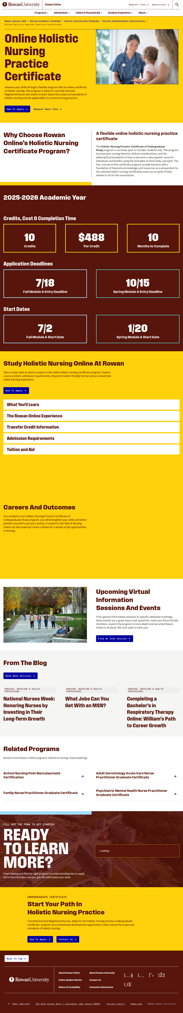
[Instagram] (141, 975)
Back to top (14, 958)
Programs (40, 12)
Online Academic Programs (45, 21)
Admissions (61, 12)
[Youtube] (128, 975)
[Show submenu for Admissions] (69, 12)
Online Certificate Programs (81, 21)
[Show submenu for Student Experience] (132, 12)
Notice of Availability (69, 987)
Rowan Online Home (15, 21)
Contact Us (95, 980)
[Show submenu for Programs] (47, 12)
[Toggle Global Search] (177, 4)
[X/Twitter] (151, 975)
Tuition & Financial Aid (87, 12)
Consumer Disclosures (101, 987)
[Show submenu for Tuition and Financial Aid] (101, 12)
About (142, 12)
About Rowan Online (69, 973)
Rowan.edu (136, 1003)
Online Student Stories (70, 980)
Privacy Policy (116, 1003)
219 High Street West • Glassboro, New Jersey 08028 (68, 1003)
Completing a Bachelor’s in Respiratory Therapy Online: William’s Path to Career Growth (151, 712)
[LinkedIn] (127, 984)
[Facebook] (162, 975)
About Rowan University (102, 973)
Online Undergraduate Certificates (124, 21)
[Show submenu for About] (147, 12)
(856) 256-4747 (21, 1003)
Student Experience (119, 12)
